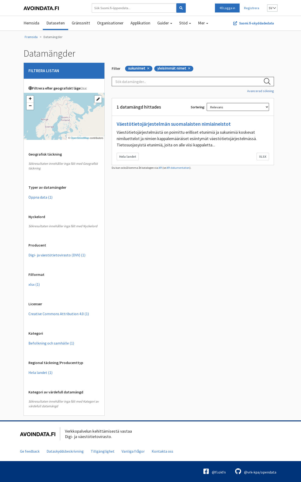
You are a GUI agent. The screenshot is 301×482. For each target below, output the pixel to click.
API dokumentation (178, 167)
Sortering (197, 107)
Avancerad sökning (260, 91)
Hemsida (31, 23)
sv (272, 8)
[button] (30, 99)
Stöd (185, 23)
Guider (164, 23)
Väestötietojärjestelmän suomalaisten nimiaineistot (174, 124)
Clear (83, 88)
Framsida (31, 37)
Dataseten (55, 23)
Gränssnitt (81, 23)
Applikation (140, 23)
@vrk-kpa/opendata (255, 471)
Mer (203, 23)
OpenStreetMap (80, 138)
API (160, 167)
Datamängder (53, 37)
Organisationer (110, 23)
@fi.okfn (214, 471)
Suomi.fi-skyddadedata (256, 23)
